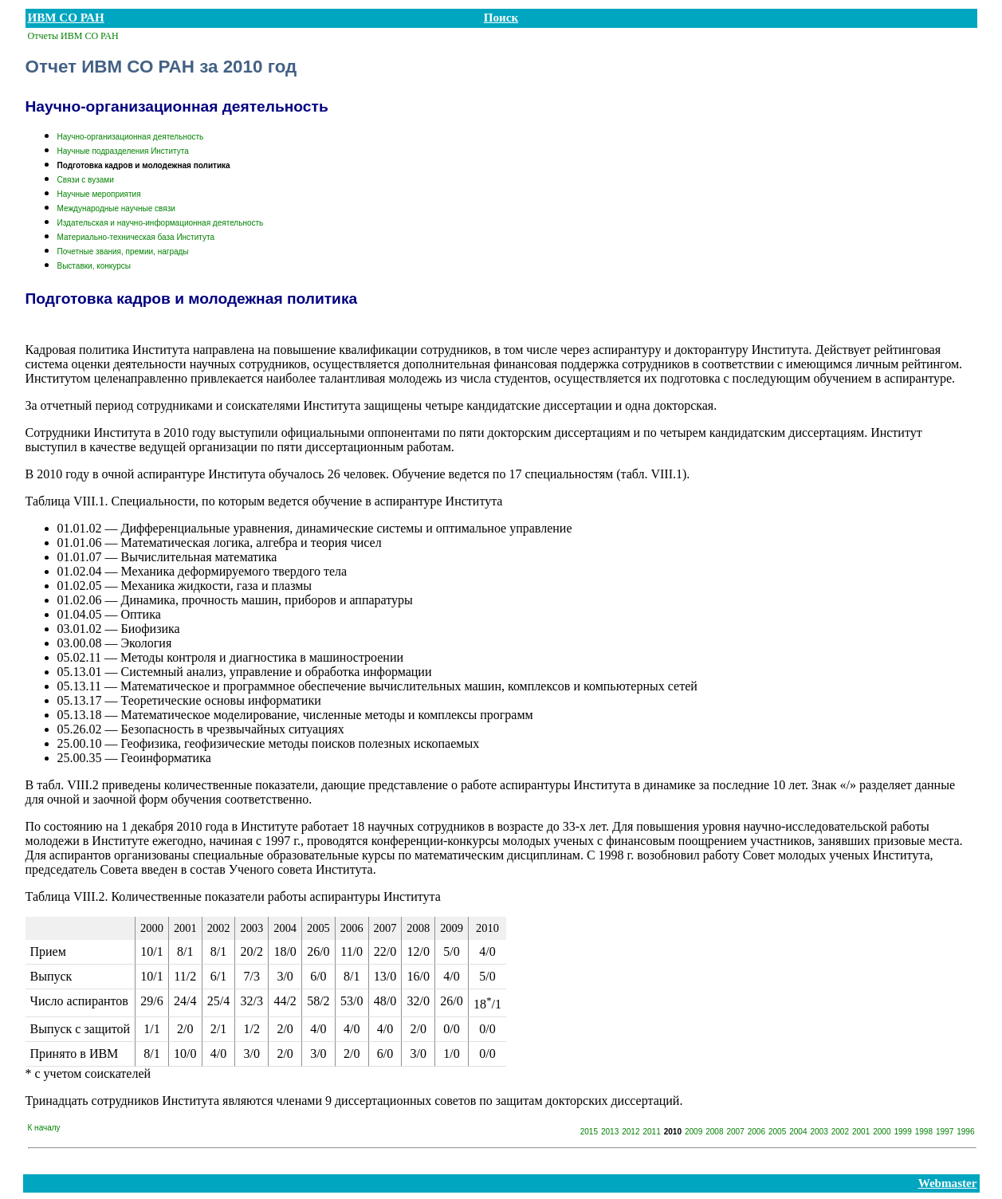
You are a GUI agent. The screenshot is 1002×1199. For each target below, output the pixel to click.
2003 (819, 1131)
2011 (652, 1131)
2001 (861, 1131)
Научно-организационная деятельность (130, 136)
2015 (589, 1131)
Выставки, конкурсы (94, 265)
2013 (610, 1131)
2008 (714, 1131)
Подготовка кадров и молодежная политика (143, 165)
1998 (924, 1131)
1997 (944, 1131)
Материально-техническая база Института (136, 237)
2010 (673, 1131)
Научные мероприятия (99, 194)
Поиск (501, 17)
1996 (965, 1131)
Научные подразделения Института (123, 151)
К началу (44, 1127)
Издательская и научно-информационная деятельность (160, 222)
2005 (777, 1131)
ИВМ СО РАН (66, 17)
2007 (736, 1131)
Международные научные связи (116, 208)
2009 (693, 1131)
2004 (798, 1131)
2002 (840, 1131)
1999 (903, 1131)
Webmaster (947, 1183)
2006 (756, 1131)
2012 (630, 1131)
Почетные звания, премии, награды (123, 251)
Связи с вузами (85, 179)
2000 (881, 1131)
